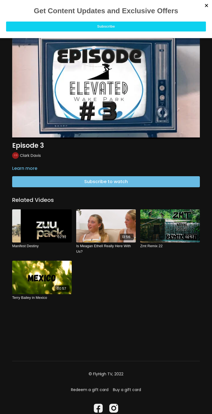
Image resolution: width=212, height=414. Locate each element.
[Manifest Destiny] (42, 246)
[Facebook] (98, 408)
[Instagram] (113, 408)
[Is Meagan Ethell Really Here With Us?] (106, 248)
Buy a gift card (127, 389)
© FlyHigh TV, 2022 (106, 374)
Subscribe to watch (106, 181)
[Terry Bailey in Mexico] (42, 297)
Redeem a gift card (89, 389)
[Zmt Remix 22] (170, 246)
